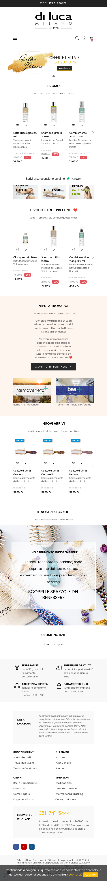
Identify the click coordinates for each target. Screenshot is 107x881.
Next (90, 394)
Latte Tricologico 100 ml (25, 135)
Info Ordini (19, 788)
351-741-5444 (54, 813)
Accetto (90, 875)
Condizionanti (77, 153)
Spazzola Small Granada (22, 473)
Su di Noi (60, 757)
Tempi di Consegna (66, 788)
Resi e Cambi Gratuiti (25, 783)
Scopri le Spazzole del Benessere (53, 595)
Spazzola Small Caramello (50, 473)
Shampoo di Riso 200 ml (51, 259)
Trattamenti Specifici (25, 153)
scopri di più (74, 875)
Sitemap (60, 768)
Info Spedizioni (63, 783)
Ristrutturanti (21, 271)
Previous (17, 394)
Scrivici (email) (22, 757)
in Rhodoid (19, 488)
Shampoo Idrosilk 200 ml (51, 135)
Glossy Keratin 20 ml (25, 257)
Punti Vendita (63, 763)
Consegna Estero (65, 799)
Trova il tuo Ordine (23, 763)
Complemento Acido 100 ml (78, 135)
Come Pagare (21, 794)
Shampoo (46, 150)
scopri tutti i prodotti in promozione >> (54, 93)
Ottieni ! (53, 3)
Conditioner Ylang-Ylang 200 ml (80, 259)
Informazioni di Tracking (69, 794)
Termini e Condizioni (25, 768)
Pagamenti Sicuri (23, 799)
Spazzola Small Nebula (78, 473)
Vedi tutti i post (53, 644)
